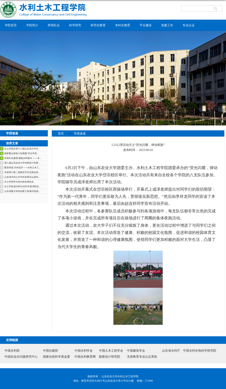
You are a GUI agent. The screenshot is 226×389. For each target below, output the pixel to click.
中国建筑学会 (136, 350)
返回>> (217, 139)
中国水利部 (12, 350)
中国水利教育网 (85, 356)
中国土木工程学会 (111, 350)
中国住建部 (50, 350)
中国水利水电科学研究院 (199, 350)
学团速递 (80, 133)
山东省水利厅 (171, 350)
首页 (61, 133)
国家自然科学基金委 (56, 356)
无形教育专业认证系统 (142, 356)
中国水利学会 (84, 350)
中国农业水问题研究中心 (21, 356)
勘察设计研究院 (109, 356)
